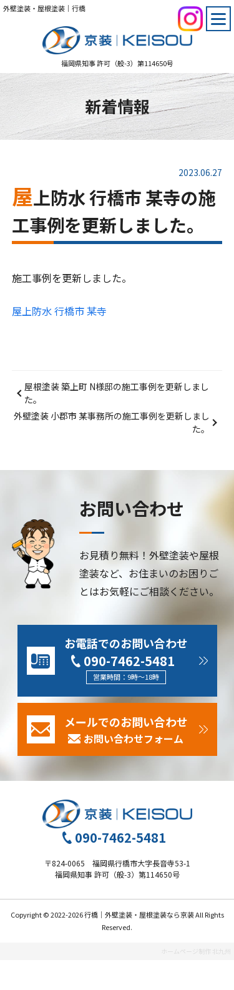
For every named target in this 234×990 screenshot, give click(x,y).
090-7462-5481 (129, 661)
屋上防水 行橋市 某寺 (59, 310)
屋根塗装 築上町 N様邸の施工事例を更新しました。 (116, 393)
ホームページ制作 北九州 (196, 951)
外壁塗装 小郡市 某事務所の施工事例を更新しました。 (112, 422)
